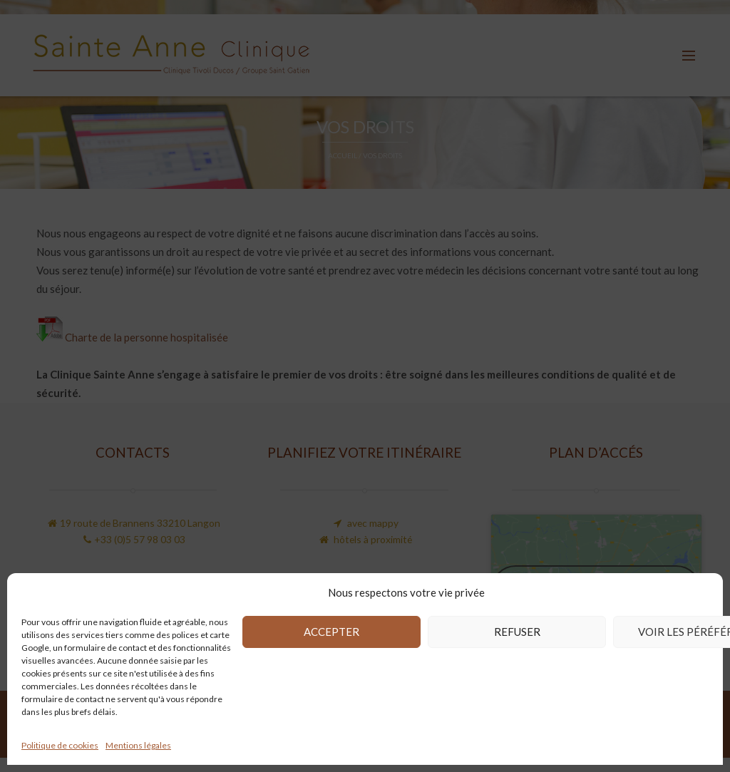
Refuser (517, 631)
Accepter (331, 631)
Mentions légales (138, 745)
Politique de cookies (59, 745)
